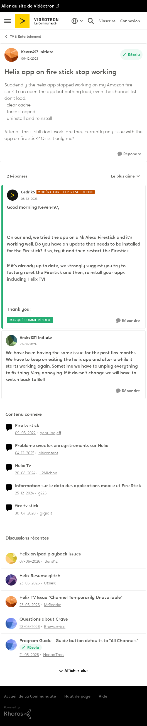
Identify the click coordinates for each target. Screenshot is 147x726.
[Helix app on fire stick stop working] (29, 198)
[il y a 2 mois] (29, 583)
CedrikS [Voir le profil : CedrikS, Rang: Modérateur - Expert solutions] (28, 192)
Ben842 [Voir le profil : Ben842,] (51, 561)
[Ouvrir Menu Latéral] (7, 21)
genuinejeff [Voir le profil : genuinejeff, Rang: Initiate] (50, 432)
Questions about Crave (43, 619)
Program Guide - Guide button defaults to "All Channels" (78, 641)
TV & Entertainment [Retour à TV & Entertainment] (22, 36)
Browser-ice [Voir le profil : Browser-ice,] (54, 626)
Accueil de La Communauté (30, 696)
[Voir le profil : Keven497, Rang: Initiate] (11, 55)
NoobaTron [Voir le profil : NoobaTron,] (53, 654)
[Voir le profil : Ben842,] (11, 558)
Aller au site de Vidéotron (28, 6)
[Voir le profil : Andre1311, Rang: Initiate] (11, 340)
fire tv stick (26, 506)
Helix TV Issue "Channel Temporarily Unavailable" (70, 597)
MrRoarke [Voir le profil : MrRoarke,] (52, 604)
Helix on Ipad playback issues (50, 554)
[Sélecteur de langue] (77, 20)
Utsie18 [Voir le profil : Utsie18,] (50, 583)
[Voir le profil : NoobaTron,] (11, 644)
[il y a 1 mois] (29, 561)
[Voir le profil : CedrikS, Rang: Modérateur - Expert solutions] (12, 195)
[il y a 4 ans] (25, 433)
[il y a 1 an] (25, 473)
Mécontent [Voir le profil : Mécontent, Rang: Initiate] (48, 452)
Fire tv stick (27, 425)
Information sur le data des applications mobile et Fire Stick (78, 486)
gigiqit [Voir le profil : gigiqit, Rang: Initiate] (46, 512)
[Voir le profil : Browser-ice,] (11, 623)
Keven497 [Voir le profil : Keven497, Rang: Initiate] (29, 51)
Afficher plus (73, 670)
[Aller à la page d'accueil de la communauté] (38, 21)
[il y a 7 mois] (24, 453)
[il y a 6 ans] (25, 513)
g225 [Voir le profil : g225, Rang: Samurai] (42, 493)
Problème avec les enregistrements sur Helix (61, 445)
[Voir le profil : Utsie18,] (11, 580)
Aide (103, 696)
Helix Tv (23, 465)
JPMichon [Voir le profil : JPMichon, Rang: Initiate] (48, 472)
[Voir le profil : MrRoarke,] (11, 601)
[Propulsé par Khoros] (73, 712)
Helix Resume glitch (39, 576)
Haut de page (77, 696)
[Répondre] (129, 154)
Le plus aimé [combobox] (125, 176)
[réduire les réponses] (73, 187)
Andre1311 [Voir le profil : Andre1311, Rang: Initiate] (28, 337)
